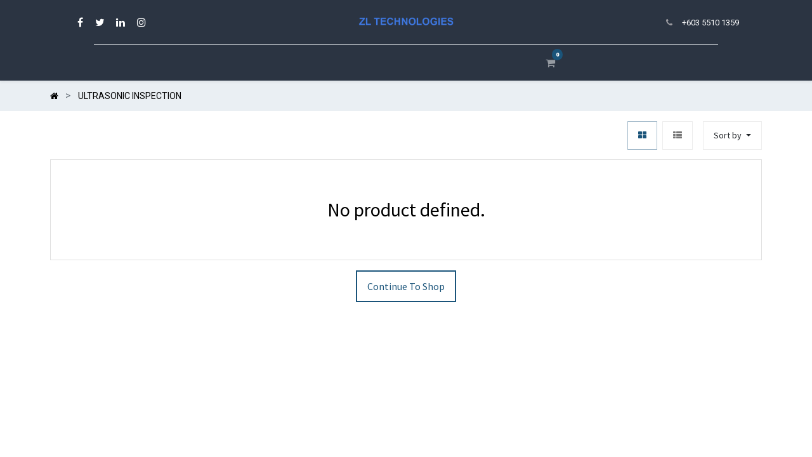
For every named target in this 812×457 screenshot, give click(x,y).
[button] (732, 135)
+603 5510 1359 (710, 22)
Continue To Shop (406, 286)
